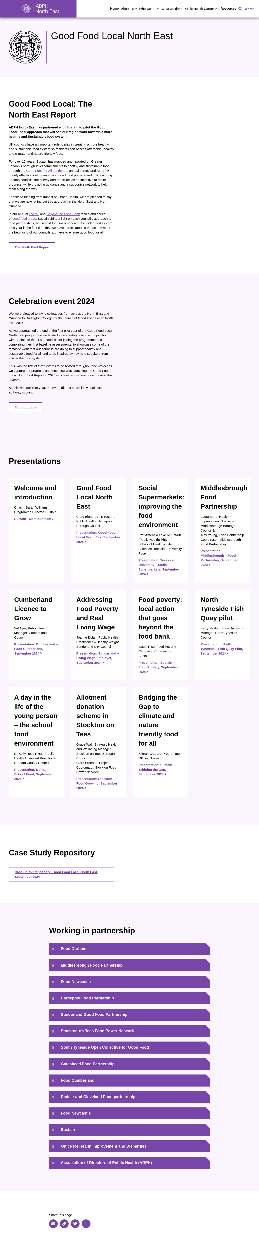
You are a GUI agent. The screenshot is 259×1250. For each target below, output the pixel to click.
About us (127, 9)
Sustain (72, 127)
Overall (34, 214)
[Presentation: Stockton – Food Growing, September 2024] (98, 742)
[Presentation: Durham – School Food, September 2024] (36, 742)
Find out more (26, 407)
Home (114, 8)
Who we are (147, 9)
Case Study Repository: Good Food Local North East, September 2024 (56, 874)
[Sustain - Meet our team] (36, 530)
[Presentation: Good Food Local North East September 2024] (98, 530)
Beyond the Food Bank (63, 214)
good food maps (24, 218)
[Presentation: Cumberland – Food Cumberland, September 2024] (36, 635)
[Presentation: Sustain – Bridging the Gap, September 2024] (161, 742)
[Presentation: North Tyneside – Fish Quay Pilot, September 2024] (223, 635)
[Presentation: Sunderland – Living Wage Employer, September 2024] (98, 635)
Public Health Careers (200, 9)
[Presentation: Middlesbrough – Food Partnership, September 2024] (223, 530)
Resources (228, 8)
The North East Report (32, 247)
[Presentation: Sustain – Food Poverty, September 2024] (161, 635)
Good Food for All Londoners (47, 170)
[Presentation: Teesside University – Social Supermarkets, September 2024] (161, 530)
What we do (170, 9)
